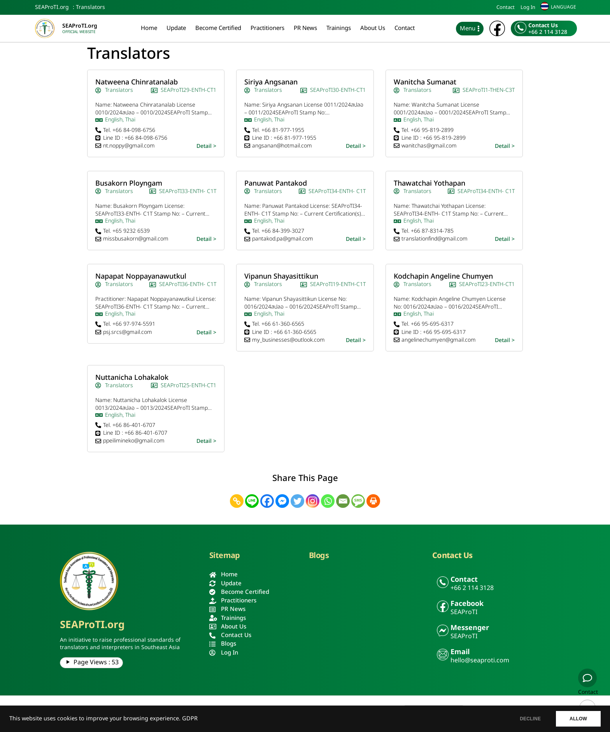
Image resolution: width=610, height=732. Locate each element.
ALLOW (578, 718)
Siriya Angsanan (271, 82)
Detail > (206, 146)
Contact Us (543, 25)
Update (176, 28)
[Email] (343, 501)
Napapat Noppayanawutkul (140, 276)
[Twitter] (297, 501)
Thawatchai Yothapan (429, 183)
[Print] (373, 501)
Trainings (338, 28)
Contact (505, 7)
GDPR (190, 718)
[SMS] (358, 501)
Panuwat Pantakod (275, 183)
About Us (372, 28)
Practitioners (267, 28)
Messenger (469, 628)
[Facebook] (267, 501)
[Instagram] (312, 501)
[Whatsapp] (328, 501)
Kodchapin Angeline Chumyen (443, 276)
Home (149, 28)
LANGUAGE (563, 7)
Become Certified (218, 28)
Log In (528, 7)
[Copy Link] (237, 501)
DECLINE (530, 718)
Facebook (467, 604)
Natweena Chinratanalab (136, 82)
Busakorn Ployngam (128, 183)
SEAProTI (463, 612)
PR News (305, 28)
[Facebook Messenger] (282, 501)
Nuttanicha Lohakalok (131, 377)
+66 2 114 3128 (547, 32)
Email (460, 652)
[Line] (252, 501)
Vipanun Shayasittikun (281, 276)
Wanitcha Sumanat (425, 82)
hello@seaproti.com (479, 660)
